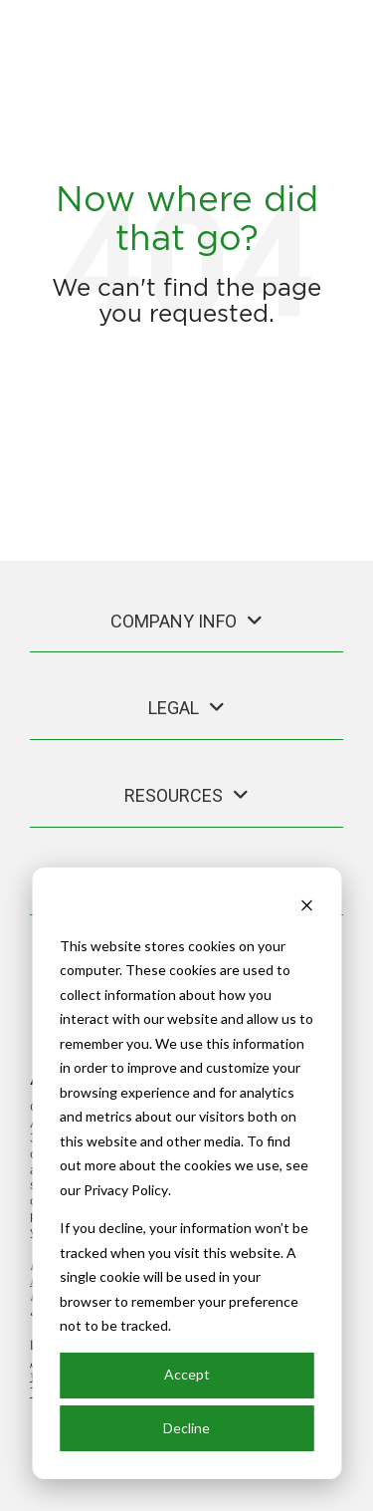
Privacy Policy (126, 1189)
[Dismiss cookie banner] (306, 907)
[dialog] (186, 1173)
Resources (173, 795)
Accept (187, 1374)
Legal (173, 707)
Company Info (173, 621)
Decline (186, 1427)
